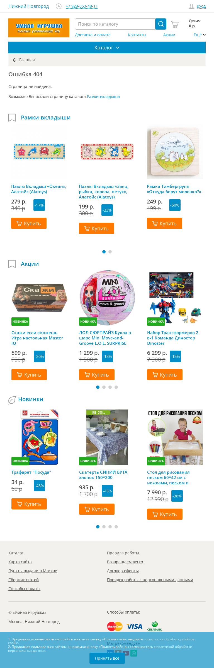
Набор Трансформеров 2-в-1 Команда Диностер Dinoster (173, 338)
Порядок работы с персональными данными (150, 579)
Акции (169, 35)
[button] (104, 251)
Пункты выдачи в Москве (32, 570)
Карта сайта (20, 561)
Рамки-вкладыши (103, 96)
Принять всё (107, 658)
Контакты (137, 35)
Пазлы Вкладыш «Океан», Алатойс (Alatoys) (38, 189)
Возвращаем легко (125, 561)
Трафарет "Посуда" (31, 472)
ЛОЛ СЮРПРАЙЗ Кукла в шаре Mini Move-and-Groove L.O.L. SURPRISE (105, 338)
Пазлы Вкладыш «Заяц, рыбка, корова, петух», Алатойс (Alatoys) (103, 191)
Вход (201, 6)
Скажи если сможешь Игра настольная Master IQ (37, 338)
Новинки (30, 399)
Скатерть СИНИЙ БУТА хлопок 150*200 (103, 475)
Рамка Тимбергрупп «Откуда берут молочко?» (174, 189)
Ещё (198, 35)
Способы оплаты (24, 588)
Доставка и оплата (93, 35)
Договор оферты (123, 570)
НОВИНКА (20, 321)
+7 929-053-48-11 (82, 6)
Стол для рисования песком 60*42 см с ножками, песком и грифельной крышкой (170, 477)
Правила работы (123, 553)
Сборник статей (23, 579)
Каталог (15, 553)
